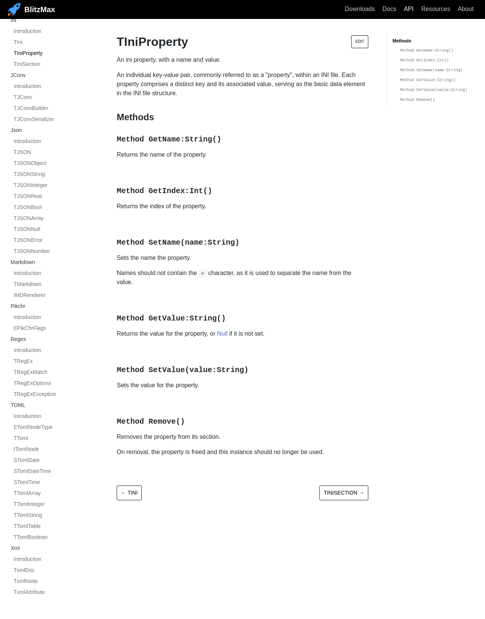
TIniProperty (28, 53)
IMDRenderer (29, 295)
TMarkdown (27, 284)
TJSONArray (29, 218)
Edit (359, 41)
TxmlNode (26, 581)
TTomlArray (27, 493)
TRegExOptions (32, 383)
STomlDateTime (32, 471)
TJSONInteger (30, 185)
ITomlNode (26, 449)
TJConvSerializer (34, 119)
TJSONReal (28, 196)
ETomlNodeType (33, 427)
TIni (18, 42)
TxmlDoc (24, 570)
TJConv (23, 97)
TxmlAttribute (29, 592)
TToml (21, 438)
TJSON (22, 152)
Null (222, 333)
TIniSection (27, 64)
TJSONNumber (32, 251)
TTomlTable (27, 526)
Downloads (360, 9)
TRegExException (35, 394)
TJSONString (29, 174)
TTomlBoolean (31, 537)
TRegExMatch (30, 372)
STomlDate (26, 460)
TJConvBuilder (31, 108)
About (466, 9)
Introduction (27, 31)
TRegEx (23, 361)
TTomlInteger (29, 504)
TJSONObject (30, 163)
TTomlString (28, 515)
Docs (389, 9)
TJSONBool (28, 207)
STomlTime (27, 482)
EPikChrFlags (30, 328)
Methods (402, 41)
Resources (435, 9)
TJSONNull (27, 229)
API (409, 9)
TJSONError (28, 240)
